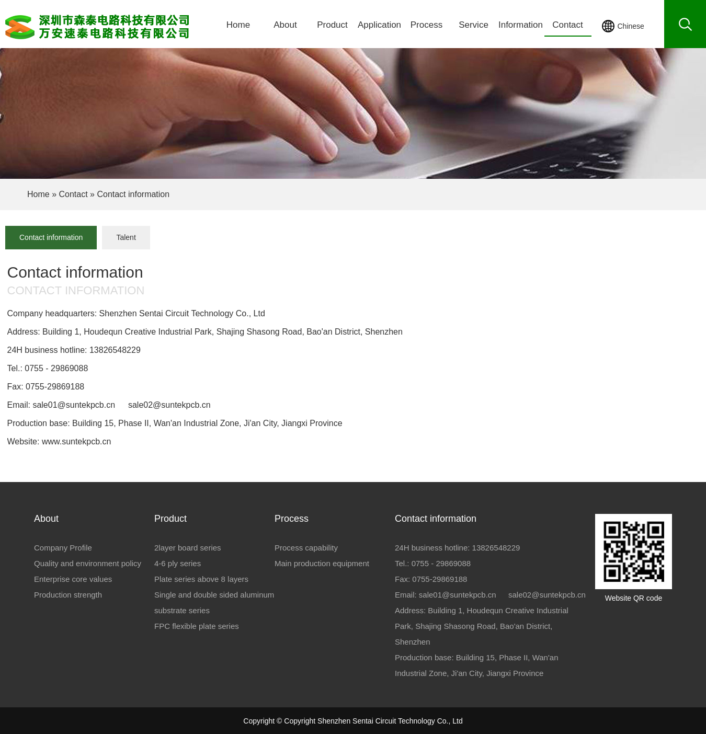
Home (238, 25)
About (285, 25)
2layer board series (187, 547)
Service (473, 25)
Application (379, 25)
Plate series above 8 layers (201, 579)
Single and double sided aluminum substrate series (214, 602)
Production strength (68, 594)
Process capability (306, 547)
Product (332, 25)
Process (426, 25)
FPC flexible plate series (196, 626)
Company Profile (63, 547)
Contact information (51, 237)
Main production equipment (322, 563)
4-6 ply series (177, 563)
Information (520, 25)
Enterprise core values (73, 579)
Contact (567, 25)
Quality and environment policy (87, 563)
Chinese (631, 26)
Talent (125, 237)
